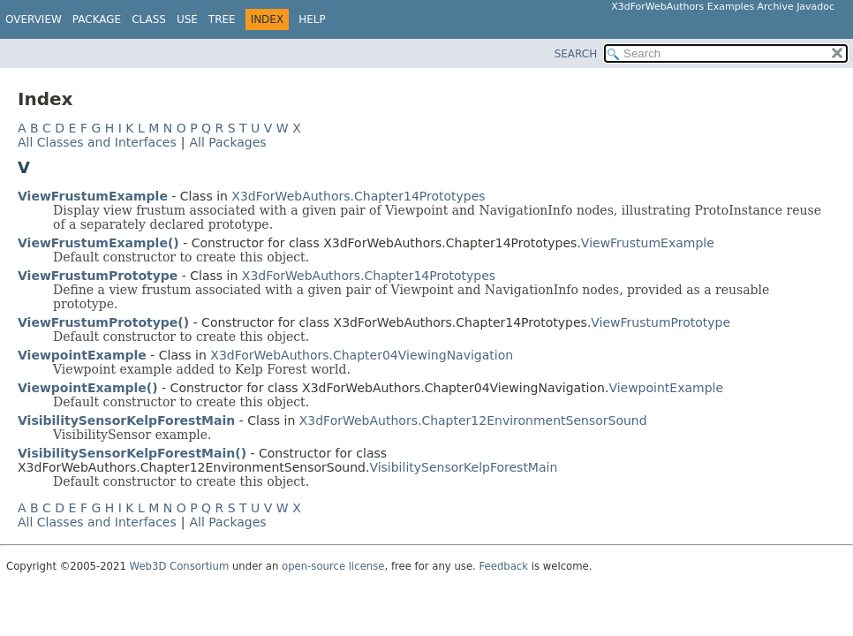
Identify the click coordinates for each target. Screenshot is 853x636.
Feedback (504, 566)
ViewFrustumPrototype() (103, 322)
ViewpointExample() (88, 388)
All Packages (227, 142)
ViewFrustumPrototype (97, 276)
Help (312, 19)
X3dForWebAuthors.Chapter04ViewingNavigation (361, 355)
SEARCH (576, 54)
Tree (222, 19)
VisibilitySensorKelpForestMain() (132, 453)
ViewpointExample (82, 355)
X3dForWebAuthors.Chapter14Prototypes (358, 196)
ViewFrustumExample (93, 196)
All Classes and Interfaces (97, 142)
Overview (33, 19)
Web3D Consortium (180, 566)
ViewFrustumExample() (98, 243)
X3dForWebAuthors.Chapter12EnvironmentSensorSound (473, 420)
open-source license (333, 566)
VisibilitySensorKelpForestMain (126, 420)
